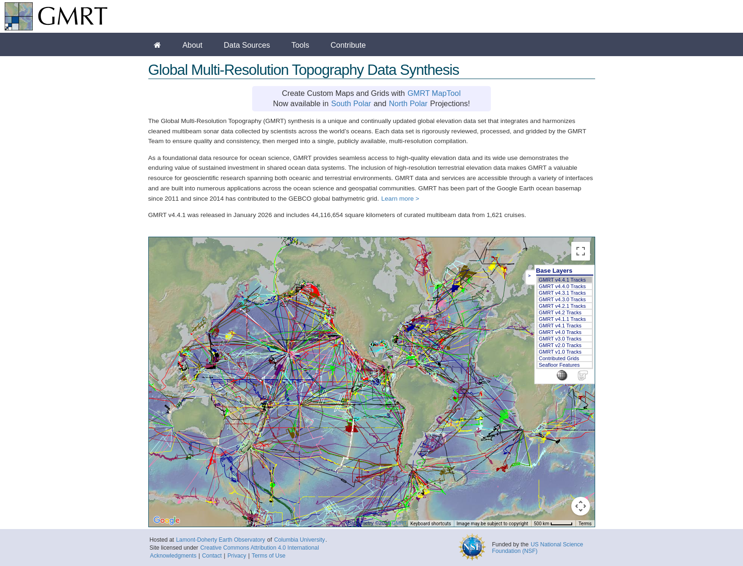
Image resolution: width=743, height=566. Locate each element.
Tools (300, 45)
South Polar (351, 103)
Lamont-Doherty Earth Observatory (220, 540)
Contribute (348, 45)
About (192, 45)
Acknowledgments (173, 555)
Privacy (236, 555)
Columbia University (299, 540)
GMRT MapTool (434, 93)
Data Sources (247, 45)
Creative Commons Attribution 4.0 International (259, 547)
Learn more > (400, 198)
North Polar (408, 103)
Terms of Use (268, 555)
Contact (212, 555)
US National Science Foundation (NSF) (537, 547)
